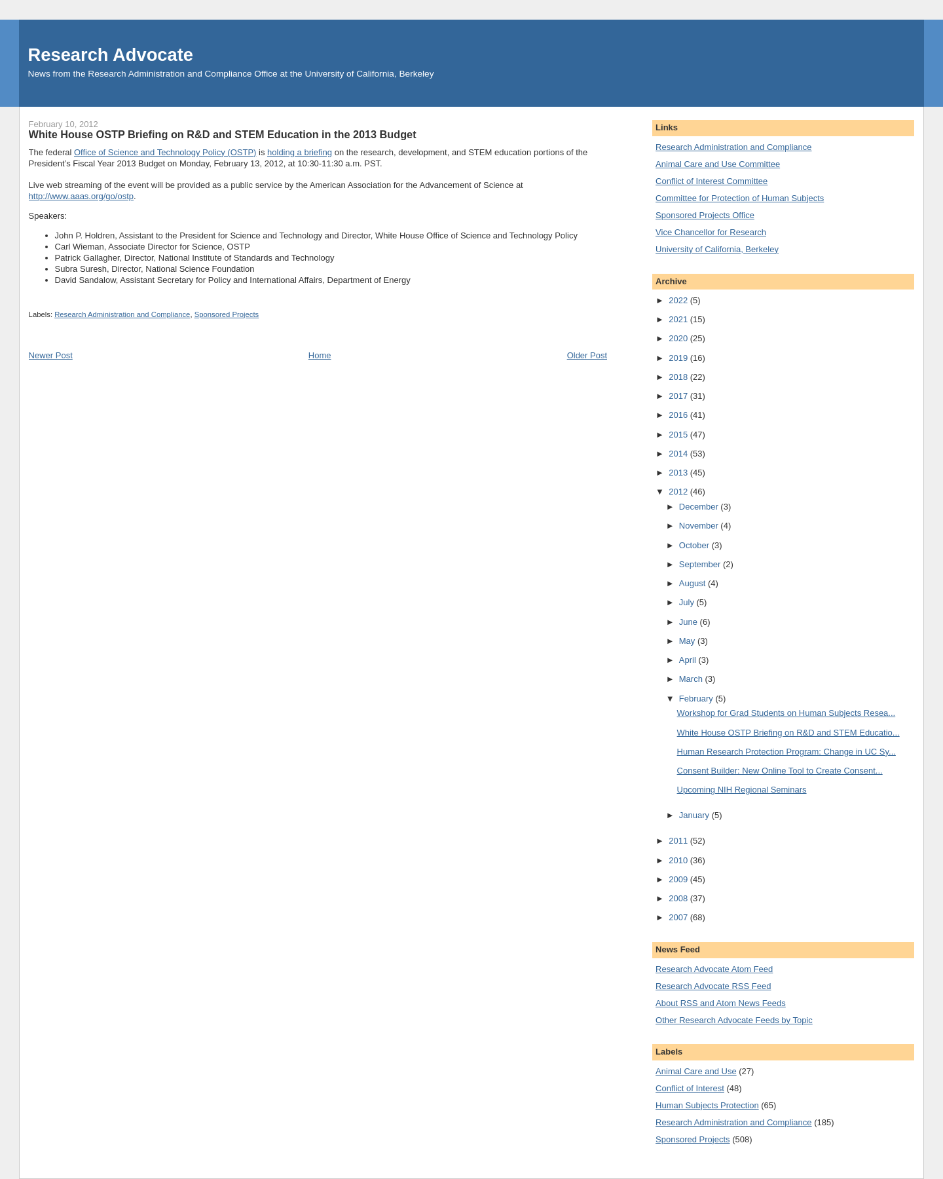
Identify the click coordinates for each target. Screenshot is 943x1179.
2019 (679, 358)
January (695, 815)
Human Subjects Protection (707, 1105)
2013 (679, 472)
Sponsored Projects (226, 314)
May (688, 641)
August (693, 583)
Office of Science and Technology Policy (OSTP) (165, 152)
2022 (679, 300)
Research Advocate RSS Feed (713, 986)
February (697, 698)
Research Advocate (110, 55)
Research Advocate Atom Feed (714, 969)
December (700, 507)
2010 (679, 860)
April (689, 660)
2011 (679, 841)
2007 (679, 917)
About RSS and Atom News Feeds (721, 1003)
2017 (679, 396)
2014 (679, 453)
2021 (679, 319)
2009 (679, 879)
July (688, 602)
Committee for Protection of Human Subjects (740, 198)
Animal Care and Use (696, 1071)
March (692, 679)
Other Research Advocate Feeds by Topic (734, 1020)
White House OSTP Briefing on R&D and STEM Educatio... (788, 733)
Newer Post (51, 355)
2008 (679, 898)
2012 (679, 491)
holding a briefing (299, 152)
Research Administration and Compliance (122, 314)
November (700, 526)
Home (319, 355)
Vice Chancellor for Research (711, 232)
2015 (679, 435)
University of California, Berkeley (717, 249)
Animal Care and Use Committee (718, 164)
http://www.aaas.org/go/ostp (81, 196)
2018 (679, 377)
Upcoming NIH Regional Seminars (742, 790)
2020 (679, 338)
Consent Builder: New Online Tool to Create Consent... (780, 771)
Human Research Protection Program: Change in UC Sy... (786, 752)
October (695, 545)
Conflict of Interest (690, 1088)
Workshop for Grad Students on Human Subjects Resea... (786, 713)
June (689, 622)
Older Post (587, 355)
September (701, 564)
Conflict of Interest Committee (711, 181)
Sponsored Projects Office (705, 215)
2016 (679, 415)
